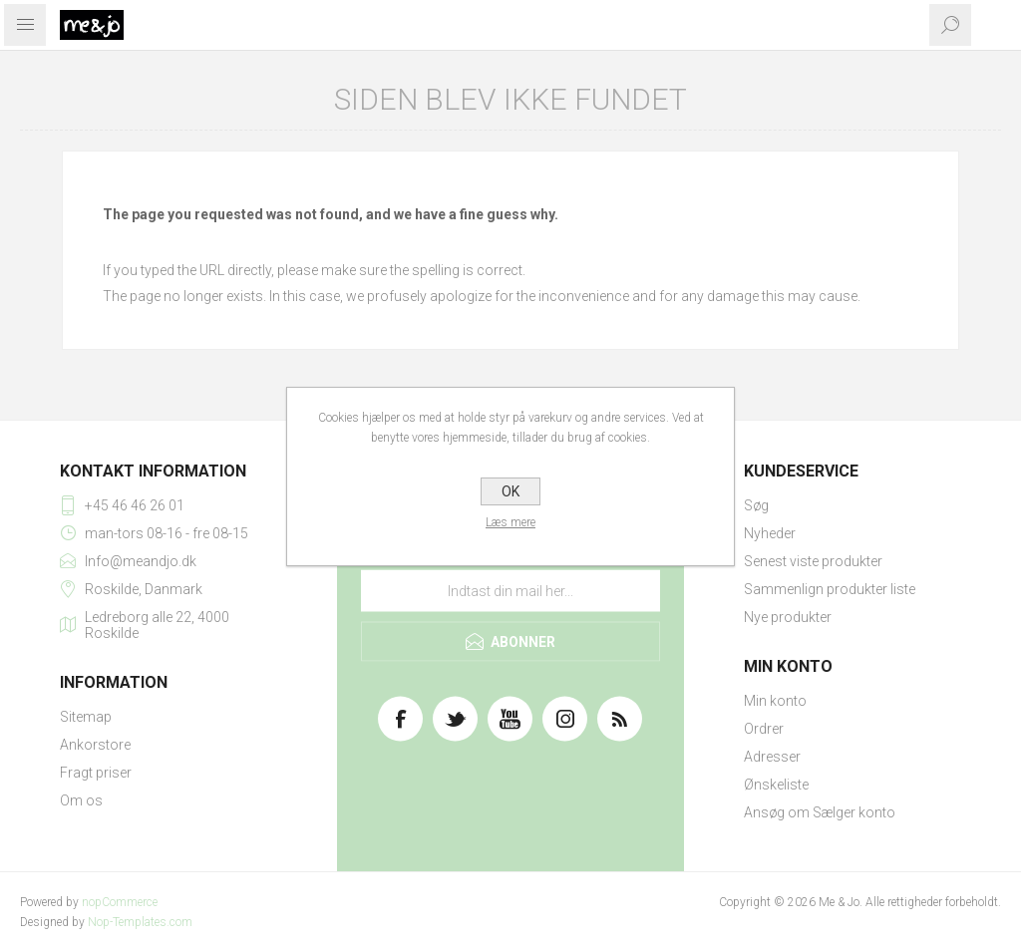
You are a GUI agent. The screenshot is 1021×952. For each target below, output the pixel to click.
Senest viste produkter (813, 561)
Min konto (775, 701)
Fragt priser (96, 773)
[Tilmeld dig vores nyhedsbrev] (510, 591)
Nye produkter (788, 617)
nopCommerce (120, 902)
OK (510, 491)
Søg (756, 505)
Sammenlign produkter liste (829, 589)
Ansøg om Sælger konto (819, 812)
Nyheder (770, 533)
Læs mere (510, 522)
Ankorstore (95, 745)
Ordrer (764, 729)
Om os (81, 800)
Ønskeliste (776, 785)
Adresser (772, 757)
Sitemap (86, 717)
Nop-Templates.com (140, 922)
